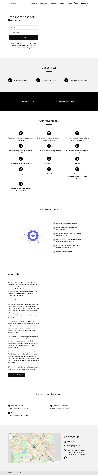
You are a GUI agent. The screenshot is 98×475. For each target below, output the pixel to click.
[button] (34, 446)
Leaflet (49, 461)
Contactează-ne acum (66, 101)
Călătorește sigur (17, 375)
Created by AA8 (17, 473)
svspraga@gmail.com (74, 446)
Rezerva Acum (71, 441)
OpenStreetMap (56, 461)
